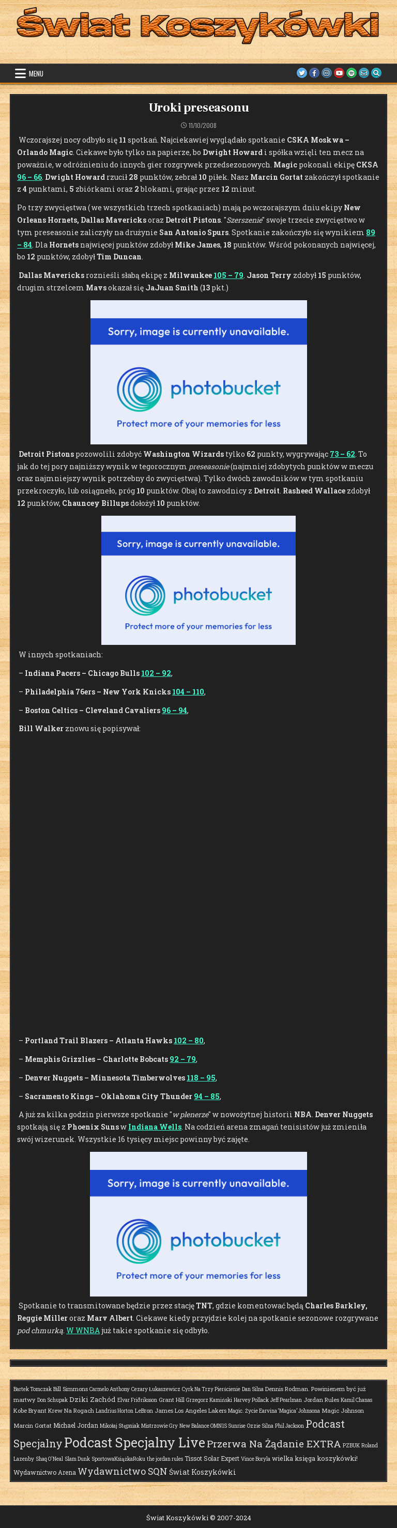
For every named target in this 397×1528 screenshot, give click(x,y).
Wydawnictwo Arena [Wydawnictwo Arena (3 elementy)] (44, 1472)
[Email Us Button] (362, 73)
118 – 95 (201, 1078)
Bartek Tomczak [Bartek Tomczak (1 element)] (32, 1389)
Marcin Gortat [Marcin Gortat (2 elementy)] (32, 1425)
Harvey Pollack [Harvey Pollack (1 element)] (251, 1400)
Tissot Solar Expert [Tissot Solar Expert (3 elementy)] (212, 1458)
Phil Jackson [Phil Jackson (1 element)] (289, 1426)
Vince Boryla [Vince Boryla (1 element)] (255, 1459)
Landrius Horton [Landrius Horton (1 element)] (114, 1411)
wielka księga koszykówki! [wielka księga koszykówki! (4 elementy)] (315, 1458)
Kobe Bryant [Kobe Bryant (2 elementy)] (30, 1410)
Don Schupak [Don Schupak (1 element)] (52, 1400)
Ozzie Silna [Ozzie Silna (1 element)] (260, 1426)
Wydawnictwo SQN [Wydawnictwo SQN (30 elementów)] (122, 1471)
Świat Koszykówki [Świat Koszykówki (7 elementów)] (202, 1472)
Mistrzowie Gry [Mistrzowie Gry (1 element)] (159, 1426)
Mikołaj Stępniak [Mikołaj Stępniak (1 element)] (120, 1426)
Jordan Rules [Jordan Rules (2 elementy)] (321, 1399)
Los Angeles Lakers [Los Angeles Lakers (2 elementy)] (200, 1410)
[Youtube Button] (335, 73)
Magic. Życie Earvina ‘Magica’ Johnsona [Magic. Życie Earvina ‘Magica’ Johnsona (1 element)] (274, 1411)
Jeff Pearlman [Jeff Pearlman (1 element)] (286, 1400)
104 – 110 (188, 692)
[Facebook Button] (308, 73)
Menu (36, 73)
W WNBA (83, 1330)
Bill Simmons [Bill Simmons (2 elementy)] (70, 1389)
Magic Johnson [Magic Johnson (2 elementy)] (343, 1410)
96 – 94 (174, 710)
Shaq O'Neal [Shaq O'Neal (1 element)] (49, 1459)
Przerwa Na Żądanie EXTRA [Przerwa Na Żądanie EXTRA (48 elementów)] (274, 1443)
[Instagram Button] (322, 73)
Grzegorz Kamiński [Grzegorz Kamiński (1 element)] (209, 1400)
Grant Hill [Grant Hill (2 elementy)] (172, 1399)
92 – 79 (183, 1059)
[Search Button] (375, 73)
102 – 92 (156, 673)
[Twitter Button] (295, 73)
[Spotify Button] (349, 73)
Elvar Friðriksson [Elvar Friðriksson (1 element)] (137, 1400)
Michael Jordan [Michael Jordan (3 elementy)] (75, 1425)
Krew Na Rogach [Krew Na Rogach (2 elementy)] (71, 1410)
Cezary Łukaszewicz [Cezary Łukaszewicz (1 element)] (155, 1389)
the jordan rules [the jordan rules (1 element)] (165, 1459)
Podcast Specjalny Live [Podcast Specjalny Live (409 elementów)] (134, 1442)
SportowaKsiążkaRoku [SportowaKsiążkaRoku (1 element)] (118, 1459)
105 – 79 (228, 275)
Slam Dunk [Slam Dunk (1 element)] (77, 1459)
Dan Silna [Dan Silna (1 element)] (253, 1389)
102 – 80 (189, 1040)
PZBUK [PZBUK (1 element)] (351, 1445)
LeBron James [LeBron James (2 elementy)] (154, 1410)
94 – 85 (207, 1096)
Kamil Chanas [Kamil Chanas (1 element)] (356, 1400)
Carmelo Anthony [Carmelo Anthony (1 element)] (109, 1389)
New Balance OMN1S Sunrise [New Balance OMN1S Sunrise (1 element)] (212, 1426)
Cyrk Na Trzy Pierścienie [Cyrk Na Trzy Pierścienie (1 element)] (211, 1389)
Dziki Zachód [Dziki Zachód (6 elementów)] (92, 1399)
